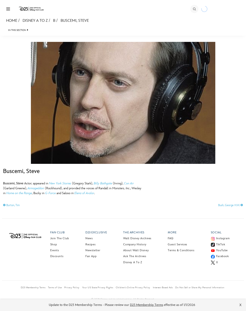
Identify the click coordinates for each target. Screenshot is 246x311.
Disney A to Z (35, 20)
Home (11, 20)
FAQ (170, 238)
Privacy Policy (71, 287)
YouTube (222, 250)
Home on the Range (19, 193)
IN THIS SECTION (17, 30)
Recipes (90, 244)
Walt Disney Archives (137, 238)
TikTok (220, 244)
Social (216, 232)
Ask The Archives (134, 256)
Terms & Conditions (181, 250)
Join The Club (59, 238)
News (89, 238)
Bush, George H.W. (230, 205)
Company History (134, 244)
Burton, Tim (11, 205)
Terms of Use (55, 287)
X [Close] (240, 305)
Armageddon (36, 188)
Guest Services (177, 244)
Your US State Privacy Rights (97, 287)
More (172, 232)
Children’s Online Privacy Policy (133, 287)
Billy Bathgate (103, 183)
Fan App (91, 256)
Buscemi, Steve (75, 20)
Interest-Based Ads (163, 287)
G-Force (50, 193)
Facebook (222, 256)
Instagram (223, 238)
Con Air (129, 183)
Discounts (57, 256)
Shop (53, 244)
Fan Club (57, 232)
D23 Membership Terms (146, 305)
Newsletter (92, 250)
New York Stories (60, 183)
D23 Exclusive (96, 232)
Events (54, 250)
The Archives (133, 232)
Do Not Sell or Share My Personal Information (199, 287)
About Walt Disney (136, 250)
